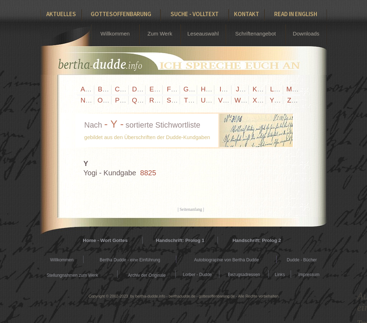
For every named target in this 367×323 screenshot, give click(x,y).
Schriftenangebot (255, 33)
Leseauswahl (203, 33)
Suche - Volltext (195, 14)
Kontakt (246, 14)
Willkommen (115, 33)
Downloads (306, 33)
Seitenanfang (191, 209)
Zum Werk (160, 33)
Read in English (295, 14)
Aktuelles (61, 14)
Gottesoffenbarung (121, 14)
